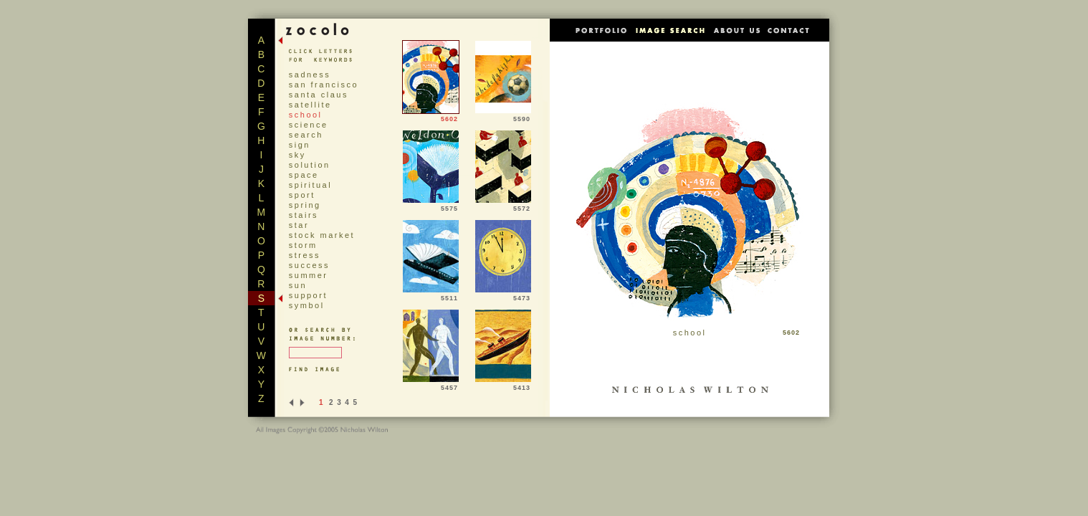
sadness (309, 74)
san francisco (323, 84)
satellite (310, 104)
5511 (430, 295)
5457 (430, 384)
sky (297, 154)
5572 (503, 205)
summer (308, 275)
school (306, 114)
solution (309, 165)
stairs (303, 215)
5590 (503, 116)
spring (305, 205)
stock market (322, 235)
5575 (430, 205)
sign (299, 144)
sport (302, 195)
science (308, 124)
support (308, 295)
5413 (503, 384)
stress (304, 255)
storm (303, 245)
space (304, 175)
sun (298, 285)
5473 (503, 295)
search (306, 134)
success (309, 265)
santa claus (318, 94)
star (299, 225)
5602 (430, 116)
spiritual (310, 185)
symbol (307, 305)
